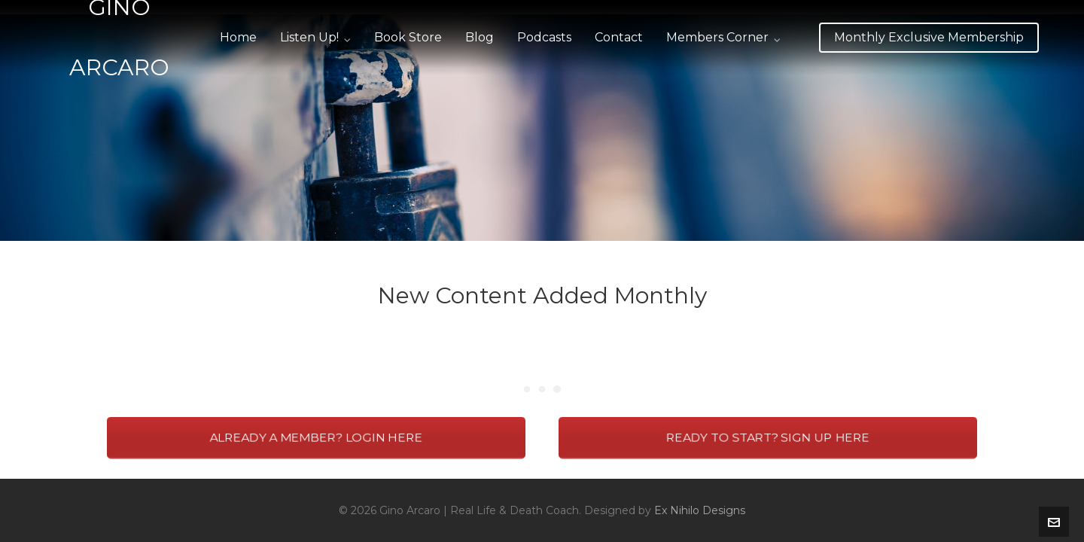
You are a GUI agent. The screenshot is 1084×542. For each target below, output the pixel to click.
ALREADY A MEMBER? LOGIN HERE (316, 437)
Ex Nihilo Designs (699, 510)
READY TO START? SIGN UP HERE (767, 437)
